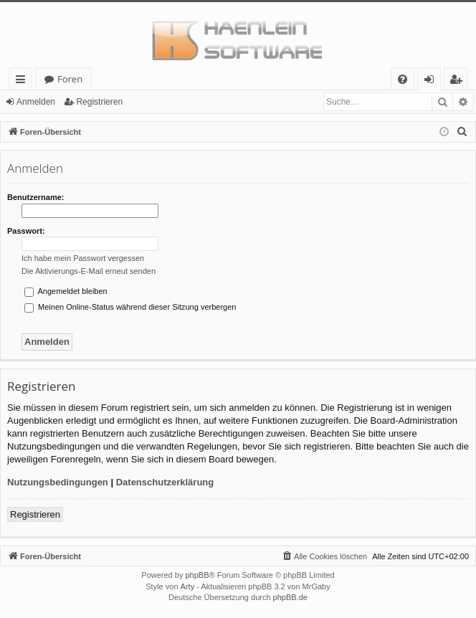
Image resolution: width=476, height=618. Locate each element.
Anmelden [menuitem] (433, 81)
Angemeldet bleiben (66, 291)
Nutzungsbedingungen (57, 482)
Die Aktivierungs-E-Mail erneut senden (89, 271)
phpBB (197, 575)
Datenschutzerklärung (165, 482)
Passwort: (26, 231)
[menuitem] (402, 79)
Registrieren (99, 102)
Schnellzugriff (23, 81)
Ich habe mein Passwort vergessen (83, 258)
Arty (188, 586)
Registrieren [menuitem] (459, 81)
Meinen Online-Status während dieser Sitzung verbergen (130, 307)
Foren (69, 78)
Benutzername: (35, 197)
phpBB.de (290, 597)
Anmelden (35, 102)
